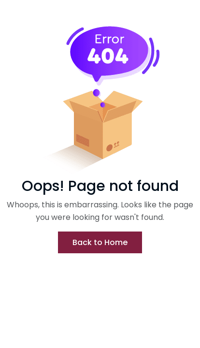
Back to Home (100, 242)
